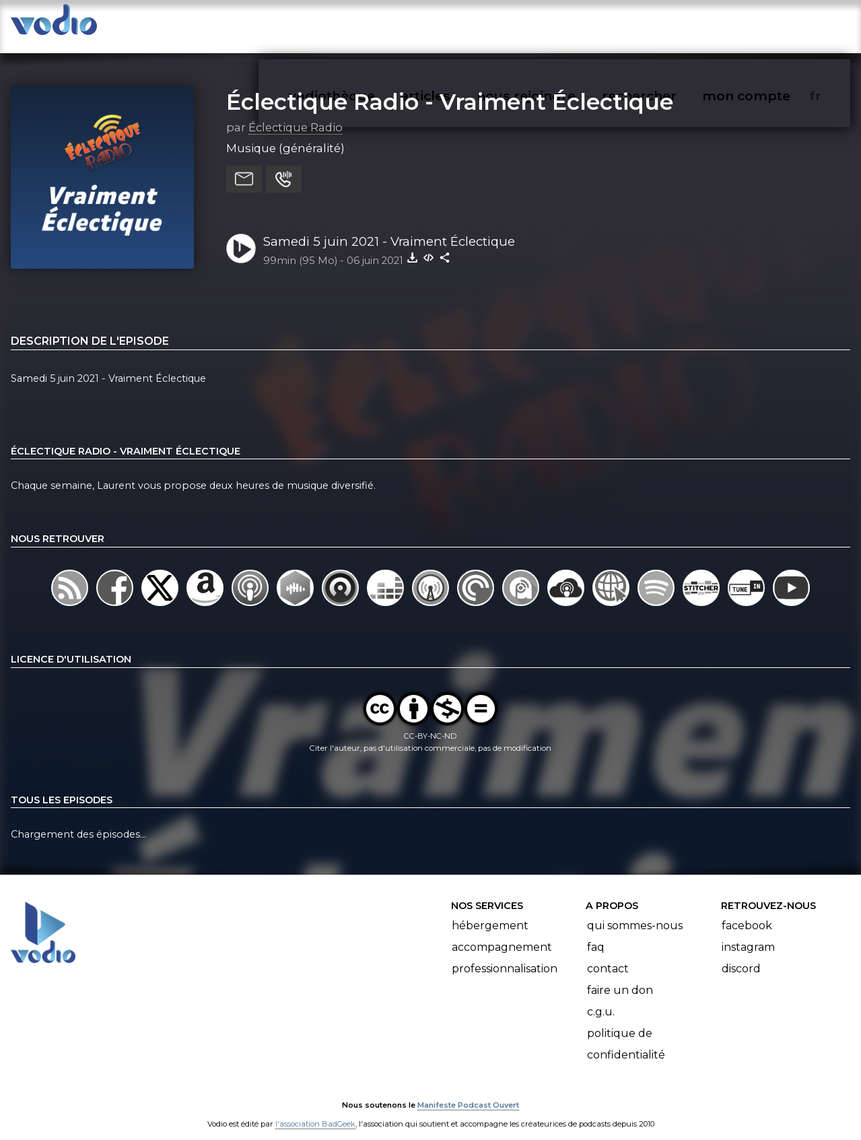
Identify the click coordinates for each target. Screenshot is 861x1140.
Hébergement (490, 912)
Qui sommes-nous (635, 912)
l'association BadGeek (315, 1110)
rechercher (663, 24)
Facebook (747, 912)
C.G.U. (601, 999)
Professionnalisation (504, 955)
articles (456, 24)
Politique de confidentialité (626, 1031)
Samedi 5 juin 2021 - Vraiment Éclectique (389, 228)
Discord (741, 955)
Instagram (748, 934)
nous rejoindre (553, 24)
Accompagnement (502, 934)
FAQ (596, 934)
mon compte (768, 24)
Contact (608, 955)
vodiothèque (364, 24)
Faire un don (620, 977)
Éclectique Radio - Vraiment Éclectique (449, 88)
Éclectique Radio (295, 114)
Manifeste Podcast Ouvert (468, 1091)
